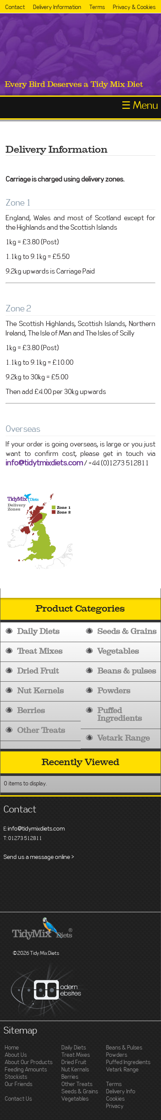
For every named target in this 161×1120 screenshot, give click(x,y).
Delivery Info (120, 1092)
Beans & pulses (126, 671)
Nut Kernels (40, 691)
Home (12, 1048)
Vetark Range (123, 738)
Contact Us (18, 1099)
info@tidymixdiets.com (36, 829)
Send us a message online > (38, 857)
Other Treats (41, 730)
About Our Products (28, 1062)
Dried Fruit (38, 671)
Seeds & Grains (126, 631)
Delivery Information (57, 7)
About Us (16, 1055)
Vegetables (118, 651)
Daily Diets (38, 631)
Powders (113, 691)
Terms (97, 7)
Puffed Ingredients (119, 714)
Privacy (115, 1106)
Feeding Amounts (26, 1070)
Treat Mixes (39, 651)
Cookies (115, 1099)
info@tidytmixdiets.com (44, 463)
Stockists (16, 1077)
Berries (31, 710)
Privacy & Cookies (134, 7)
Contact (15, 7)
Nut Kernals (75, 1070)
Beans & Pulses (124, 1048)
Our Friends (18, 1084)
